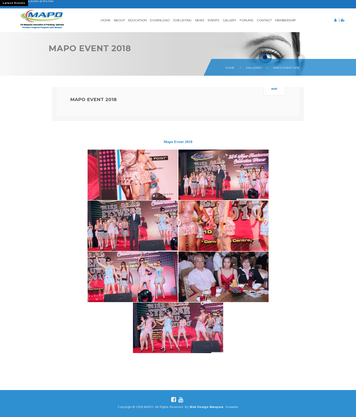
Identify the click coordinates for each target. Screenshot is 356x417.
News (200, 20)
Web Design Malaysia (206, 407)
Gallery (229, 20)
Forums (247, 20)
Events (214, 20)
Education (137, 20)
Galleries (254, 67)
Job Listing (182, 20)
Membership (285, 20)
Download (160, 20)
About (119, 20)
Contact (264, 20)
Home (106, 20)
